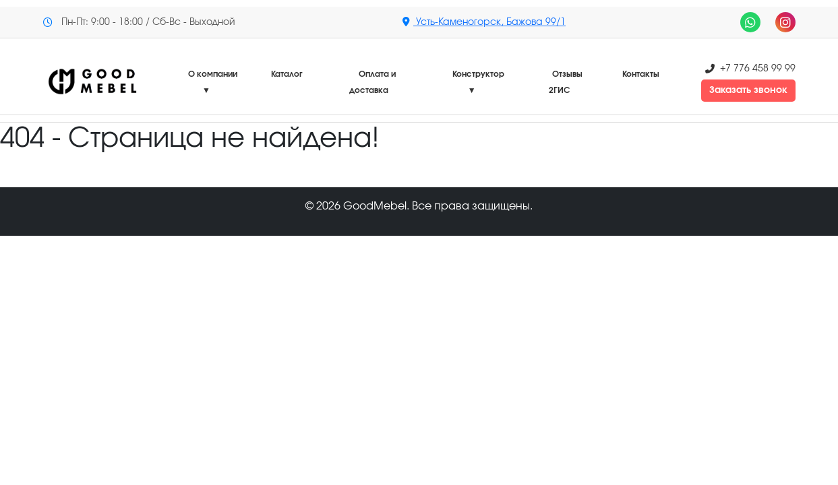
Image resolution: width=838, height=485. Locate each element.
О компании (212, 82)
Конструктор (478, 82)
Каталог (287, 74)
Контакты (640, 74)
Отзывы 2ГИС (566, 82)
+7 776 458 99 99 (758, 68)
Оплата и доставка (372, 82)
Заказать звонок (748, 90)
